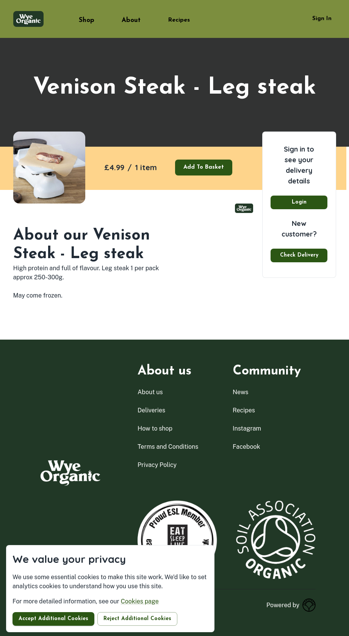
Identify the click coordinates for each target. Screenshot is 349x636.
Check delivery (299, 255)
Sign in (322, 19)
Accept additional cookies (53, 619)
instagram (247, 428)
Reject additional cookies (137, 619)
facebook (246, 446)
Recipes (179, 20)
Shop (86, 20)
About (131, 20)
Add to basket (203, 167)
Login (299, 202)
